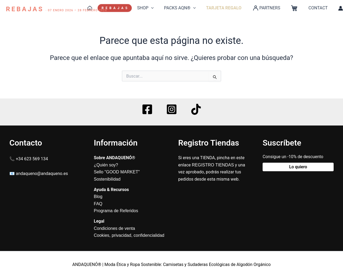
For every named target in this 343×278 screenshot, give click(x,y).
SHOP (155, 8)
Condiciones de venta (114, 228)
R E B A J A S (125, 8)
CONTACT (319, 7)
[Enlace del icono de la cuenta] (340, 8)
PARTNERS (270, 8)
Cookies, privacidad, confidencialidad (129, 235)
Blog (98, 196)
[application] (160, 8)
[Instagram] (171, 109)
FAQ (98, 203)
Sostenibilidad (107, 179)
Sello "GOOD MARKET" (117, 172)
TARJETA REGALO (230, 7)
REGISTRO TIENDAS (213, 165)
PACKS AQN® (188, 8)
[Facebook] (147, 109)
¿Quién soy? (106, 165)
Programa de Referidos (116, 210)
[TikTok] (196, 109)
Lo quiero (298, 166)
